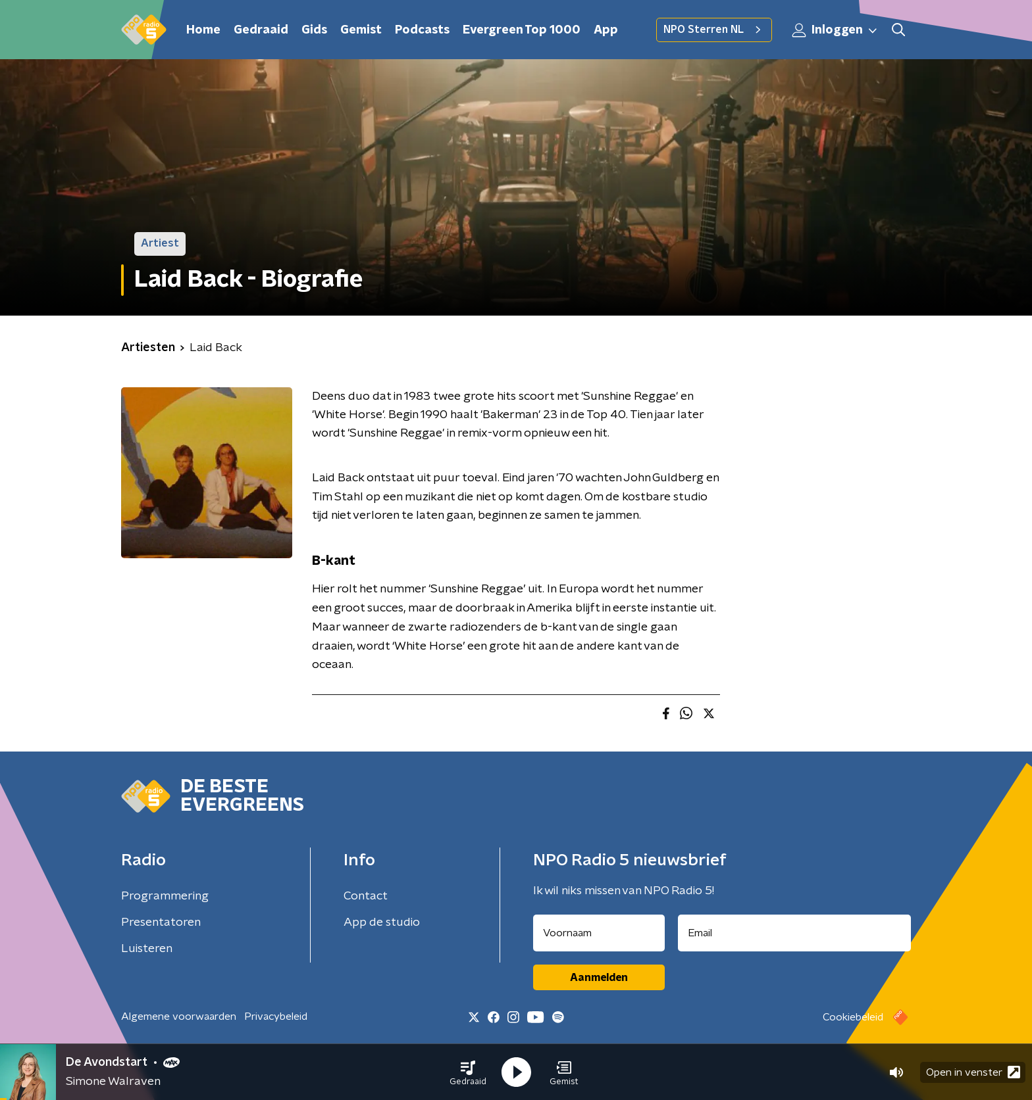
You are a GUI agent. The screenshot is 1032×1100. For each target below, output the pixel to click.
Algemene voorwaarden (178, 1016)
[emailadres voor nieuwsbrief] (795, 933)
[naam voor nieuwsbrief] (599, 933)
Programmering (165, 896)
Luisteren (146, 949)
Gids (314, 30)
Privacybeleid (275, 1016)
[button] (468, 1072)
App (606, 30)
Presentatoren (161, 922)
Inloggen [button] (835, 30)
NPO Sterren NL (714, 29)
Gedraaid (261, 30)
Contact (366, 896)
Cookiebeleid (853, 1017)
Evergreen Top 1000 (521, 30)
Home (203, 30)
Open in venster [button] (973, 1072)
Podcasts (422, 30)
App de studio (382, 922)
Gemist (361, 30)
